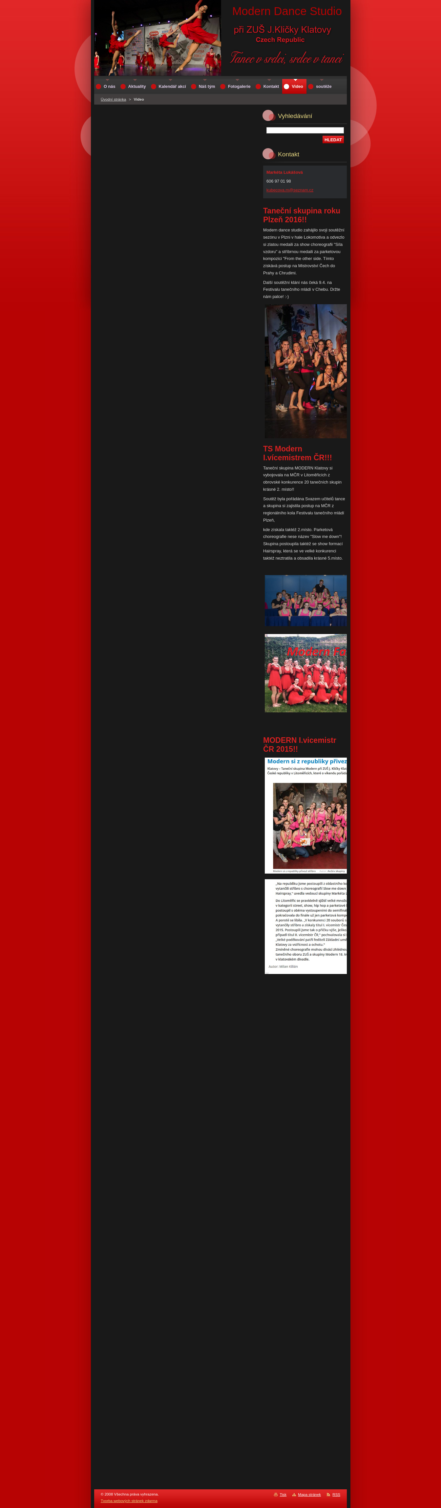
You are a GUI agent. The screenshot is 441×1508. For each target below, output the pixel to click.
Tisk (283, 1495)
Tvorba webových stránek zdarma (129, 1501)
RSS (336, 1495)
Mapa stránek (309, 1495)
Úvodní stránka (113, 99)
